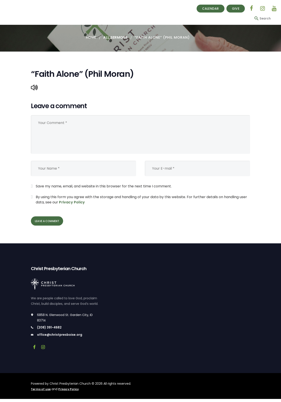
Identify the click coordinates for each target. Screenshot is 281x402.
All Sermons (116, 37)
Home (90, 37)
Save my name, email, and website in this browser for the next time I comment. (104, 186)
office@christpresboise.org (59, 338)
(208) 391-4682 (49, 330)
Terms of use (41, 392)
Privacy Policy (71, 202)
